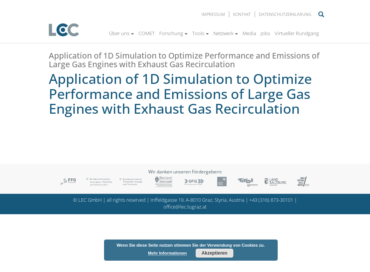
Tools (200, 33)
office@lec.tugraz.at (185, 207)
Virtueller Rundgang (297, 33)
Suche (321, 14)
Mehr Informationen (167, 253)
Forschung (173, 33)
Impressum (213, 14)
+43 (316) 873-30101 (271, 200)
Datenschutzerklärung (285, 14)
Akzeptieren (214, 253)
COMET (146, 33)
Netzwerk (225, 33)
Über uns (121, 33)
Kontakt (242, 14)
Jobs (265, 33)
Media (249, 33)
